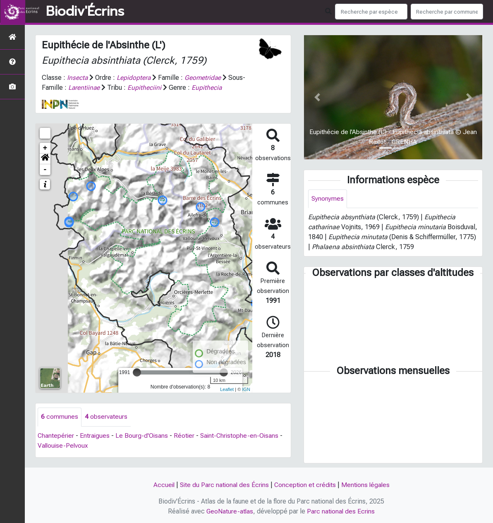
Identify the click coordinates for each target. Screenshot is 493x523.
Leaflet (227, 388)
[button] (45, 159)
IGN (246, 388)
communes (59, 417)
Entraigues (96, 435)
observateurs (106, 417)
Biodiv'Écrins (85, 11)
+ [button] (45, 148)
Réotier (185, 435)
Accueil (161, 485)
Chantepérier (56, 435)
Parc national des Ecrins (341, 511)
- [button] (45, 170)
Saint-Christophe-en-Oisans (242, 435)
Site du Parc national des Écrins (223, 485)
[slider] (137, 372)
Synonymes (327, 199)
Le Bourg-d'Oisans (143, 435)
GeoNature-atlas (229, 511)
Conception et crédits (305, 485)
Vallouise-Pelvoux (64, 445)
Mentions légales (367, 485)
